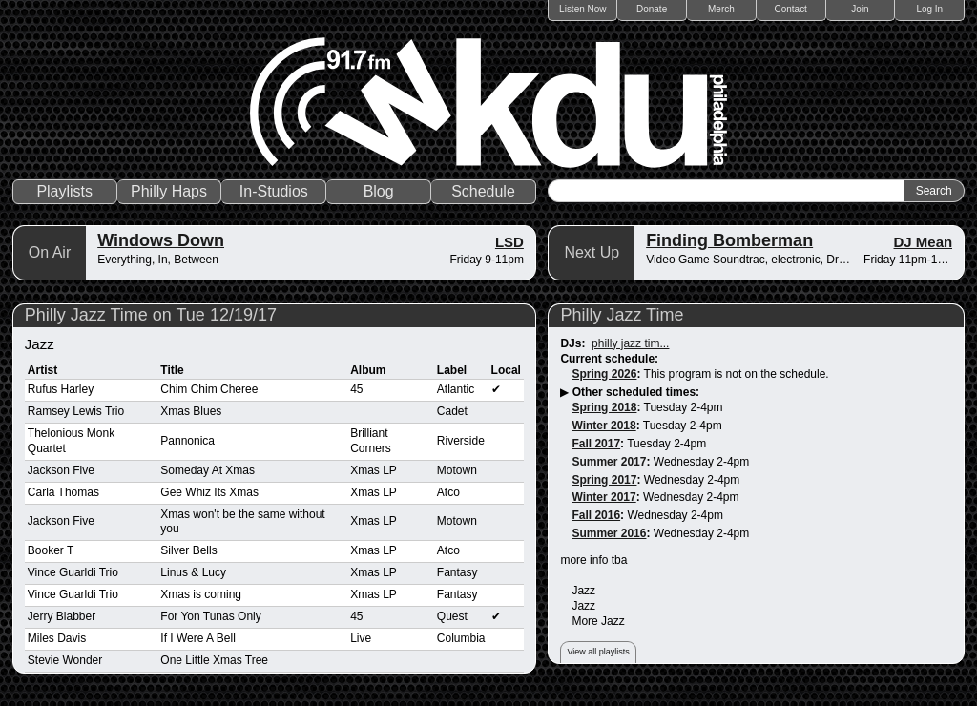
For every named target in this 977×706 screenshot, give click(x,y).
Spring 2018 (604, 407)
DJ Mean (923, 242)
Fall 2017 (596, 443)
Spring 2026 (604, 374)
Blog (379, 191)
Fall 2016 (596, 515)
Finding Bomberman (729, 240)
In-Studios (273, 191)
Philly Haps (169, 191)
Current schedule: (609, 358)
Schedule (483, 191)
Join (859, 9)
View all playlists (598, 651)
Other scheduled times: (635, 392)
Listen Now (582, 9)
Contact (790, 9)
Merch (721, 9)
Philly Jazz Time (621, 314)
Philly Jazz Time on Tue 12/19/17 (151, 314)
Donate (651, 9)
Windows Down (160, 240)
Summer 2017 (609, 461)
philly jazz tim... (630, 343)
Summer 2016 (609, 533)
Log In (929, 9)
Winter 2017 (603, 497)
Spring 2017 (604, 480)
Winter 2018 (603, 425)
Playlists (64, 191)
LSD (509, 242)
